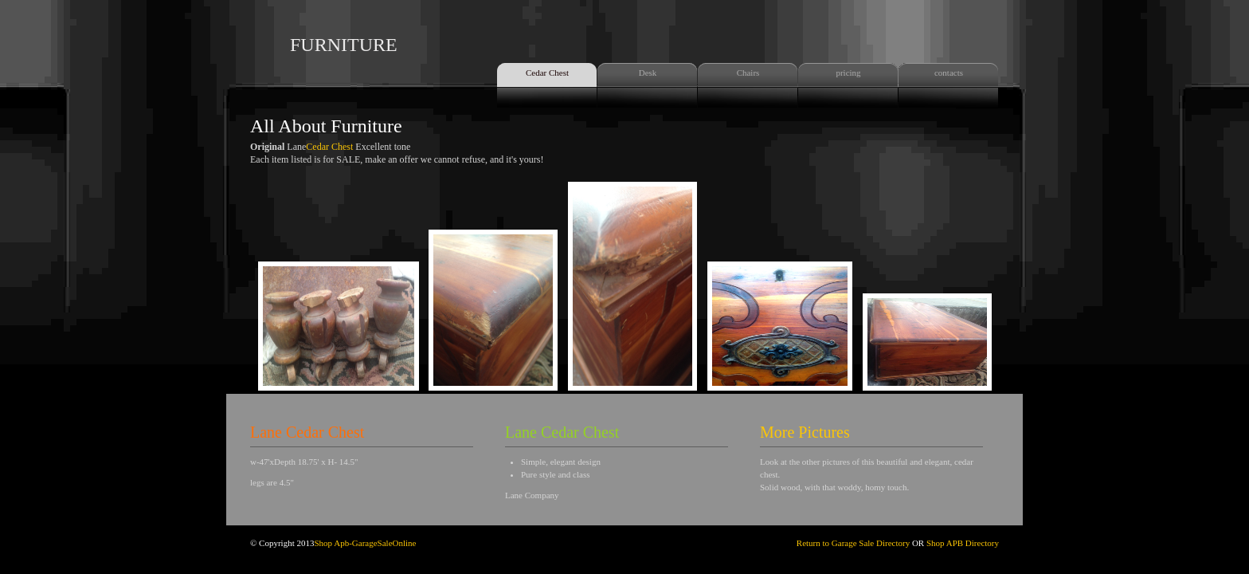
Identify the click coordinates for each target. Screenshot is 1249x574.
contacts (948, 72)
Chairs (748, 72)
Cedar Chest (547, 72)
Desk (648, 72)
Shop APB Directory (961, 543)
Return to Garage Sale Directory (853, 543)
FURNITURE (343, 44)
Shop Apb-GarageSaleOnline (365, 543)
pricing (848, 72)
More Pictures (805, 432)
